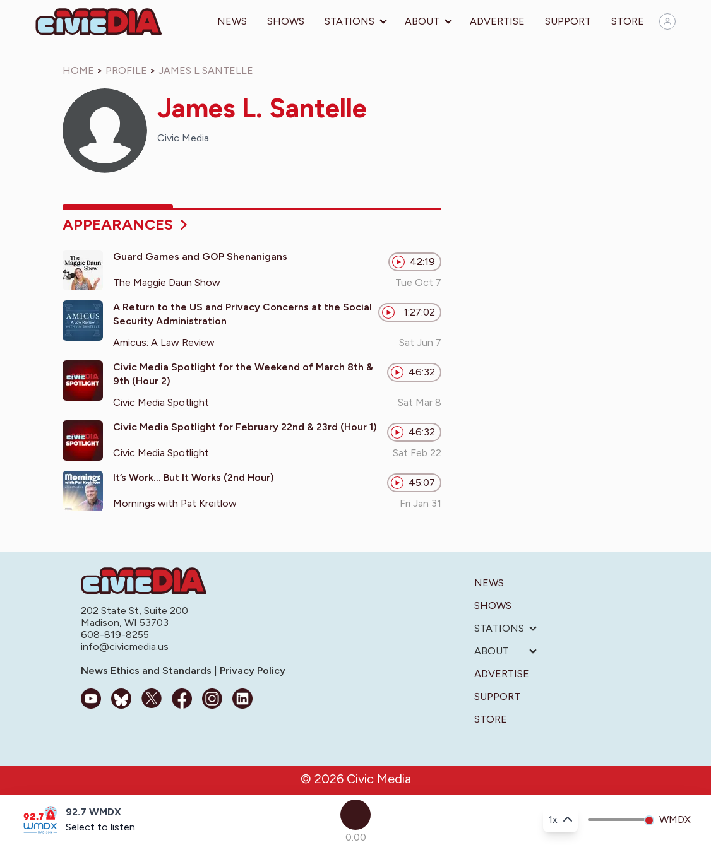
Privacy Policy (251, 671)
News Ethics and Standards (147, 671)
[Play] (355, 815)
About (422, 21)
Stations (349, 21)
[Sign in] (667, 21)
